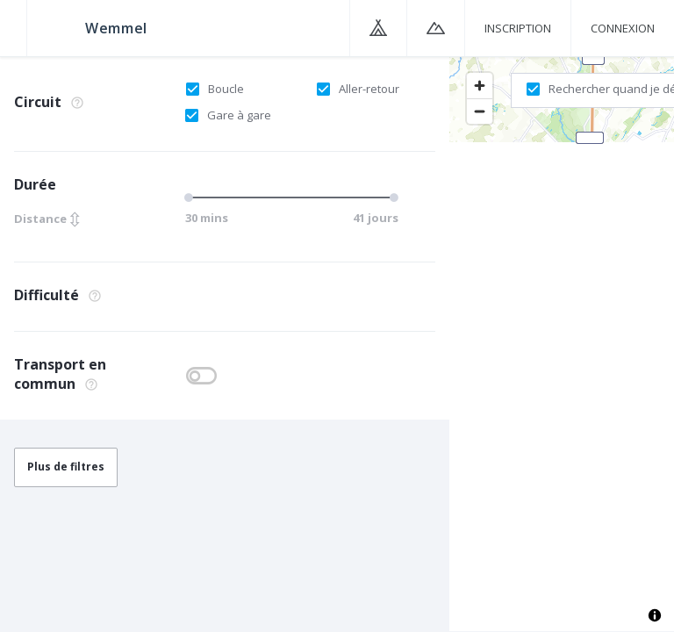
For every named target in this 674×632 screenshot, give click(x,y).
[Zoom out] (479, 111)
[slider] (191, 197)
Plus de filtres (65, 466)
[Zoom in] (479, 85)
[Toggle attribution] (654, 615)
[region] (561, 343)
